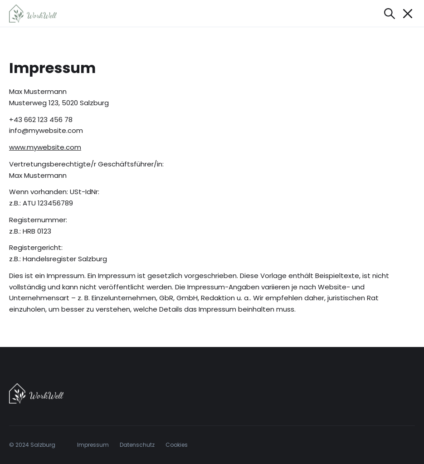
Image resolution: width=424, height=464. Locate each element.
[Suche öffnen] (389, 13)
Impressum (93, 445)
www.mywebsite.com (45, 147)
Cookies (177, 445)
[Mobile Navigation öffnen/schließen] (407, 13)
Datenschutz (137, 445)
